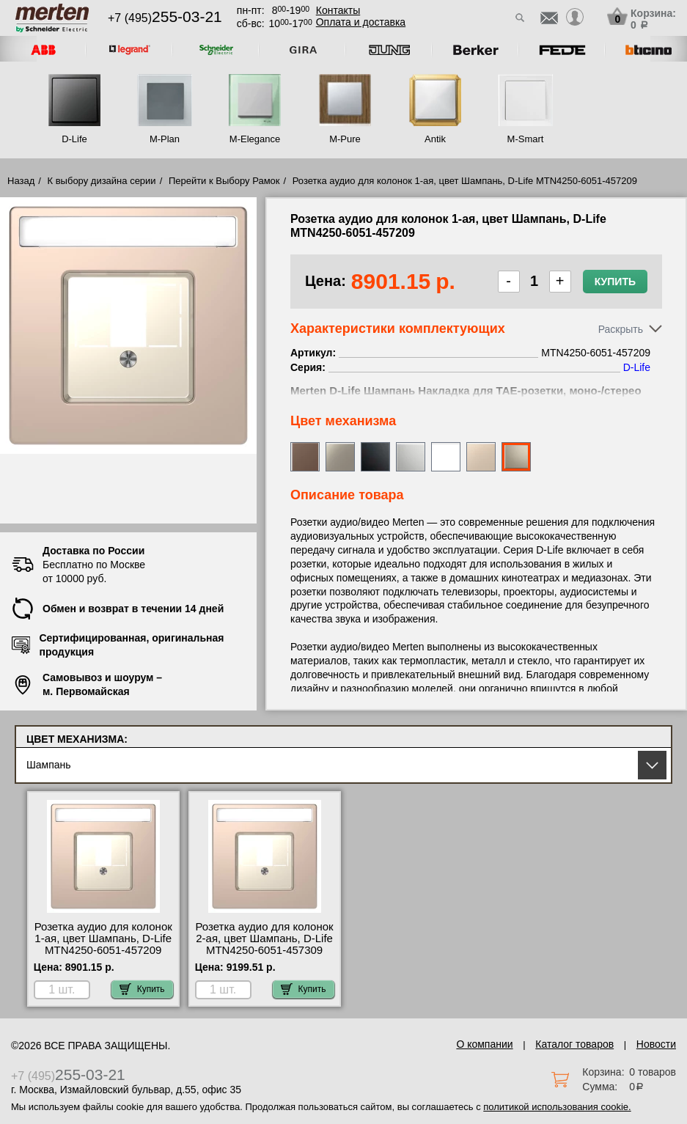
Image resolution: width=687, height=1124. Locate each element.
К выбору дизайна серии (102, 180)
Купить (615, 281)
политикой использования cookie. (557, 1106)
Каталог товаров (574, 1044)
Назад (20, 180)
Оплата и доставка (360, 22)
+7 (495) (165, 18)
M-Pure (345, 138)
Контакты (338, 10)
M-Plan (165, 138)
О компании (484, 1044)
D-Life (74, 138)
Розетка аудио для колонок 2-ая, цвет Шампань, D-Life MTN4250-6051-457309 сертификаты (264, 944)
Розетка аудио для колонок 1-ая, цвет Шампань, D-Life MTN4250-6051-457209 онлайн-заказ (103, 944)
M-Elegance (254, 138)
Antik (435, 138)
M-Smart (525, 138)
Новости (656, 1044)
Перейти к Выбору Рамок (224, 180)
